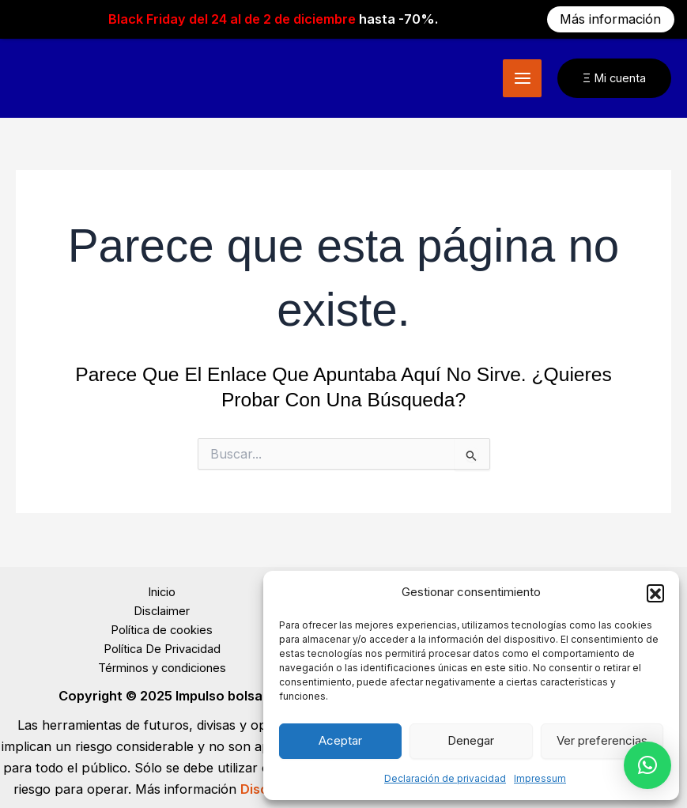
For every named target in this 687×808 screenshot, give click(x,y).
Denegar (470, 740)
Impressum (540, 778)
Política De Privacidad (162, 645)
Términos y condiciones (162, 664)
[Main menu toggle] (522, 74)
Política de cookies (162, 626)
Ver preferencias (602, 740)
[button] (655, 593)
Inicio (162, 588)
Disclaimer (162, 607)
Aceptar (340, 740)
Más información (610, 19)
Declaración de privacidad (445, 778)
